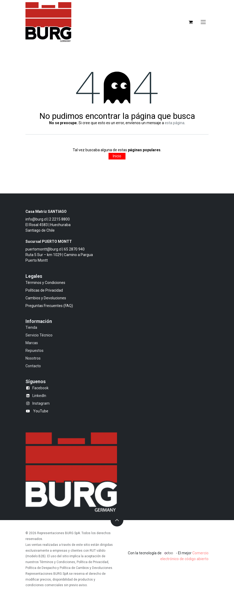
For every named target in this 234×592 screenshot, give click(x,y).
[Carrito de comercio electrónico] (190, 22)
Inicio (117, 156)
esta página (174, 123)
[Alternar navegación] (203, 22)
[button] (117, 520)
